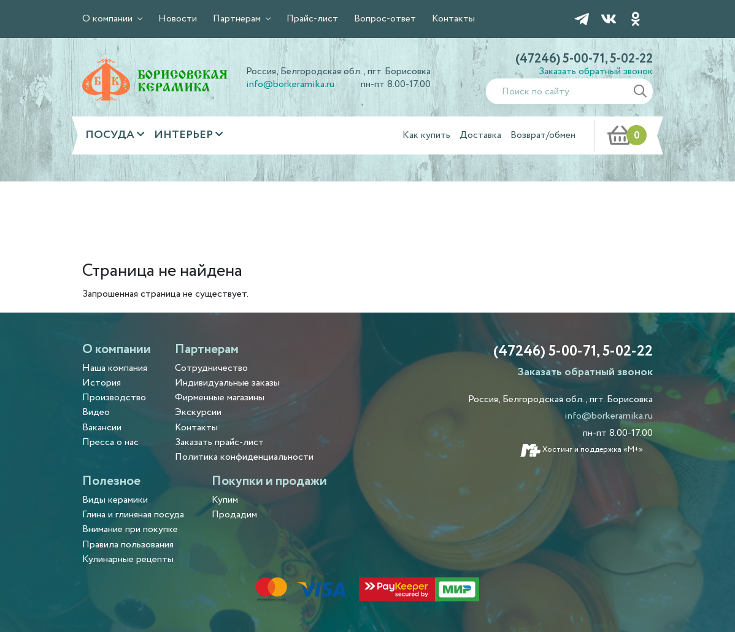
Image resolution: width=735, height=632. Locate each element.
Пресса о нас (110, 442)
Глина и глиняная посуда (133, 515)
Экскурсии (198, 412)
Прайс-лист (312, 19)
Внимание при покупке (130, 529)
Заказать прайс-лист (219, 442)
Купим (225, 500)
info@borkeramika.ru (290, 84)
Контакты (453, 19)
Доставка (480, 135)
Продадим (234, 515)
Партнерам (238, 19)
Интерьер (184, 135)
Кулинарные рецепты (128, 559)
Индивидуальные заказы (227, 383)
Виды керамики (115, 500)
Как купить (426, 135)
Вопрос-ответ (385, 19)
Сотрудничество (211, 368)
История (101, 383)
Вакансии (101, 428)
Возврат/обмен (542, 135)
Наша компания (114, 368)
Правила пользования (128, 545)
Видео (96, 412)
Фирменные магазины (219, 397)
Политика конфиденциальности (244, 457)
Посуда (111, 135)
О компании (108, 19)
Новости (177, 19)
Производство (114, 397)
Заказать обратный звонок (596, 71)
